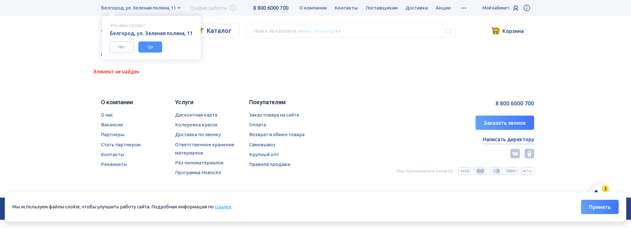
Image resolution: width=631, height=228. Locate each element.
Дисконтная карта (196, 114)
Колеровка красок (196, 124)
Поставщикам (382, 7)
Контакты (346, 7)
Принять (600, 207)
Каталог (219, 30)
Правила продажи (269, 164)
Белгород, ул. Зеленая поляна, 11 (138, 7)
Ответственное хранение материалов (204, 148)
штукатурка (327, 30)
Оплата (257, 124)
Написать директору (508, 139)
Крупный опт (264, 154)
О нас (107, 114)
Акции (443, 7)
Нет (121, 47)
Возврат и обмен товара (277, 134)
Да (150, 47)
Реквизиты (114, 164)
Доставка (417, 7)
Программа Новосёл (198, 172)
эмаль (304, 30)
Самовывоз (262, 144)
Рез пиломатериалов (199, 162)
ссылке (223, 206)
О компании (313, 7)
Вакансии (112, 124)
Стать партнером (121, 144)
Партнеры (112, 134)
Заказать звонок (505, 123)
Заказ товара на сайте (274, 114)
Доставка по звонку (198, 134)
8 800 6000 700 (270, 8)
